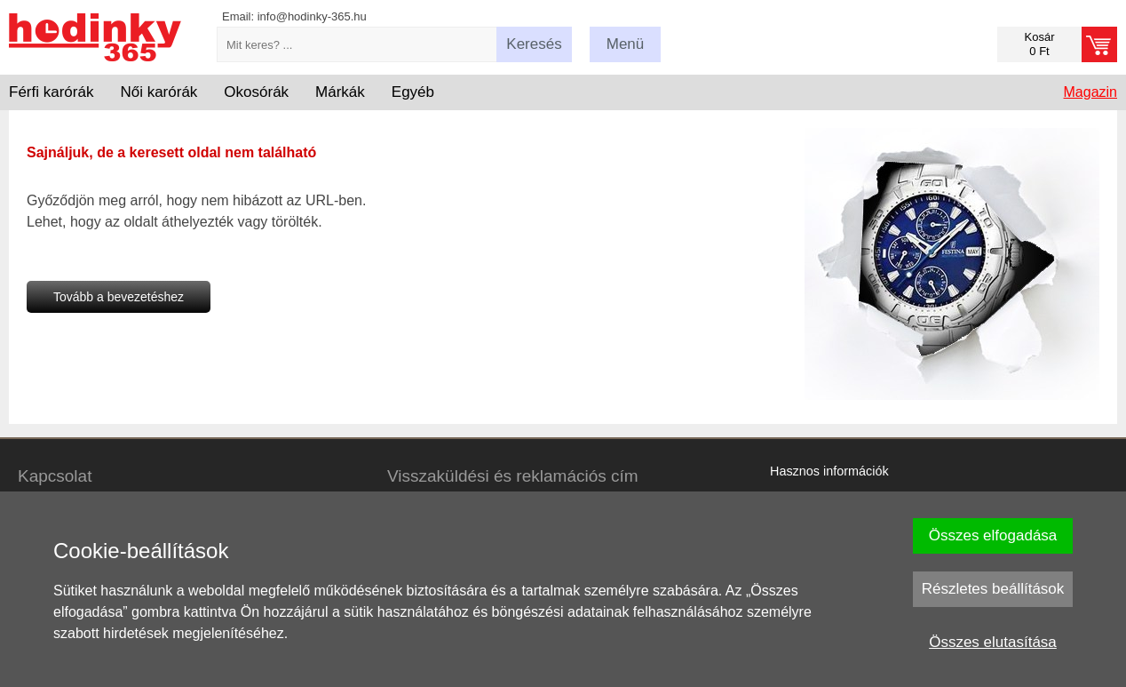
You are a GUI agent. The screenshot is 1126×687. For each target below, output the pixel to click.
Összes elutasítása (993, 642)
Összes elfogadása (993, 535)
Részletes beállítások (993, 588)
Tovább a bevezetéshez (118, 297)
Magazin (1090, 92)
